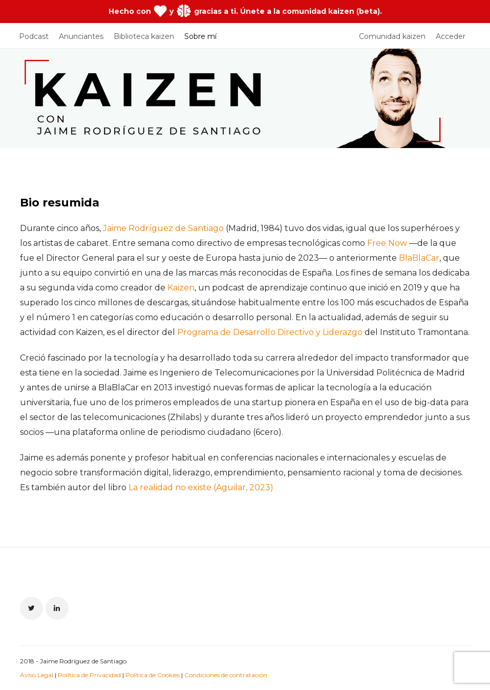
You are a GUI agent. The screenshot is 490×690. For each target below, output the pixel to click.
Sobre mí (200, 36)
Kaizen (181, 287)
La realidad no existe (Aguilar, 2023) (201, 487)
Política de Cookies (152, 675)
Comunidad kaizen (392, 36)
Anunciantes (81, 36)
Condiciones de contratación (225, 675)
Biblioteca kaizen (144, 36)
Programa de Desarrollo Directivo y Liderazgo (270, 332)
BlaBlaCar (419, 258)
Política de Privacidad (89, 675)
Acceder (450, 36)
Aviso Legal (36, 675)
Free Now (387, 243)
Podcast (34, 36)
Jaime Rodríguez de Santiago (163, 228)
